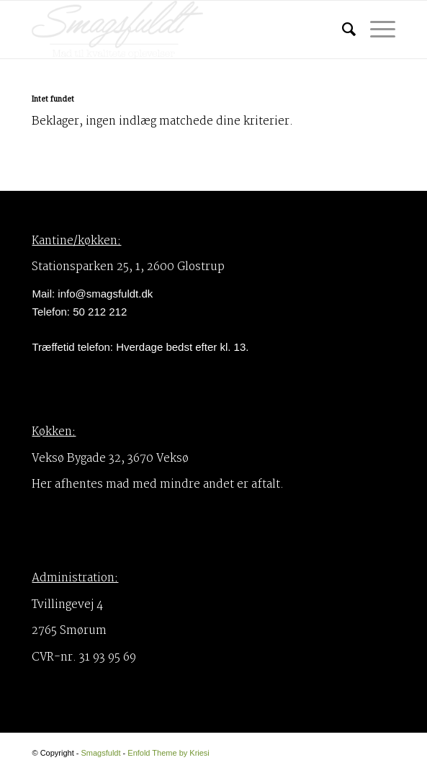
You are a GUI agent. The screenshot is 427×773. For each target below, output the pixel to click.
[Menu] (375, 29)
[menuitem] (342, 29)
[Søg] (342, 29)
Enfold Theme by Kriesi (168, 753)
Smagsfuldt (100, 753)
